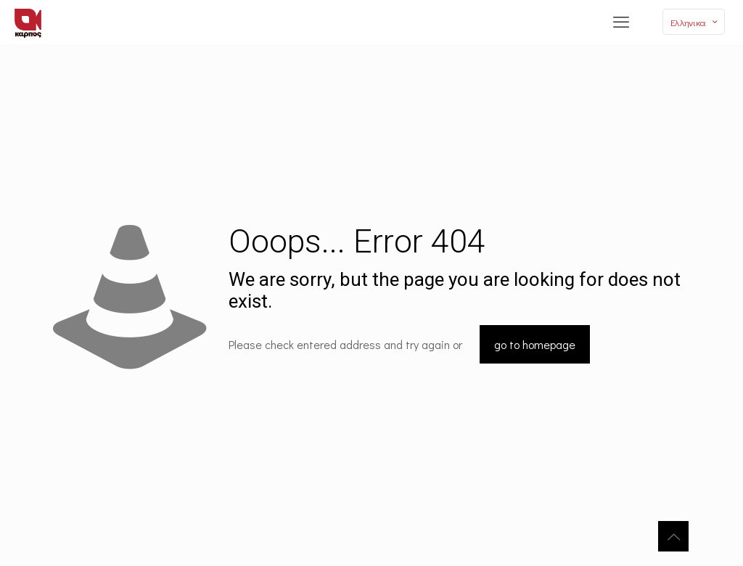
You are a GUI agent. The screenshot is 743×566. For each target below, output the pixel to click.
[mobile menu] (621, 21)
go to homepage (534, 344)
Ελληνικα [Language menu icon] (695, 22)
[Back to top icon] (673, 536)
